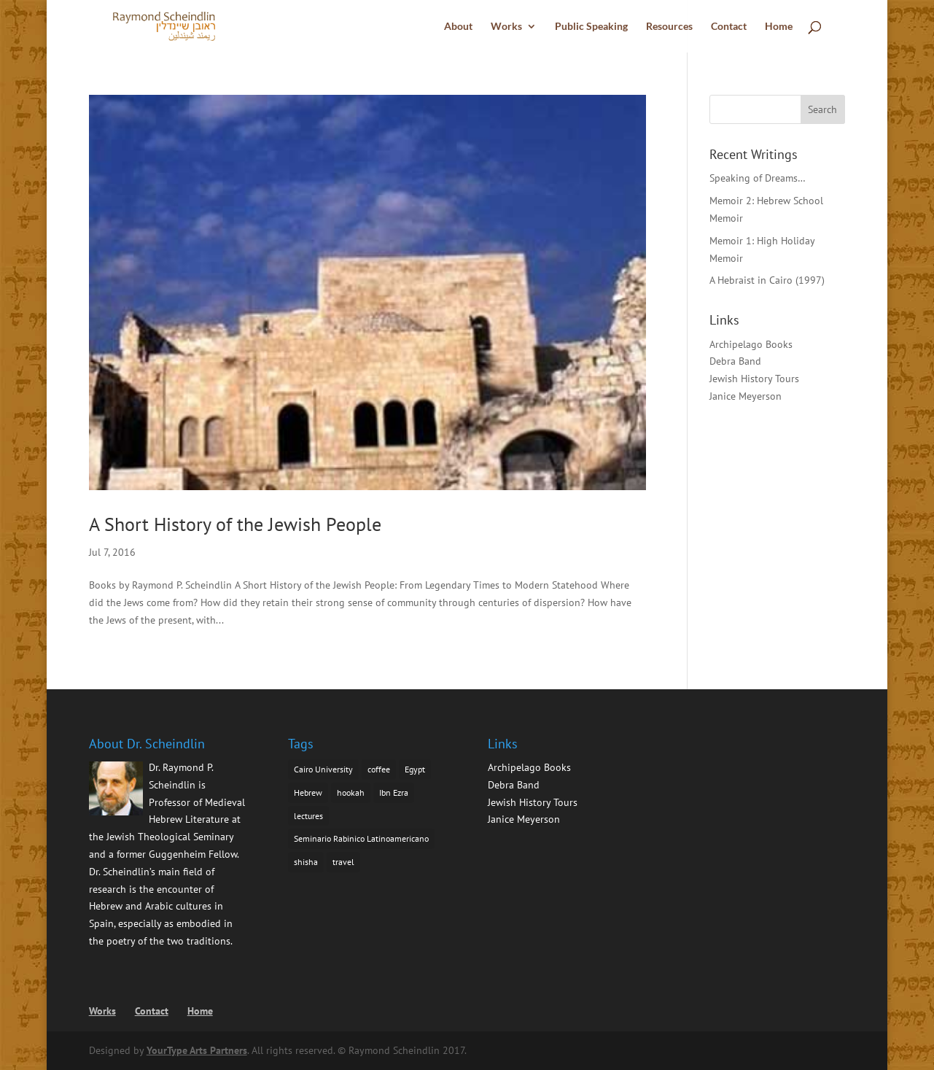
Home (779, 26)
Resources (669, 26)
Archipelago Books (751, 344)
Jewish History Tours (754, 378)
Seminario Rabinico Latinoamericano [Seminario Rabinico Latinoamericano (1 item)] (361, 838)
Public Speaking (591, 26)
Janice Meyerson (745, 396)
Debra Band (735, 361)
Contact (729, 26)
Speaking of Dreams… (757, 178)
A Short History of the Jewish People (235, 524)
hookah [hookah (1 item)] (351, 792)
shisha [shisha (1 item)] (306, 861)
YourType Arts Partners (197, 1050)
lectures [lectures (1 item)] (308, 815)
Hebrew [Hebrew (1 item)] (308, 792)
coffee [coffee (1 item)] (378, 769)
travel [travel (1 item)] (343, 861)
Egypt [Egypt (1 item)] (415, 769)
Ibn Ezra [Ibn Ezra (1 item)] (393, 792)
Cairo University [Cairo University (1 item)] (323, 769)
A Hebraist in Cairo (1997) (767, 280)
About (458, 26)
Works (506, 26)
